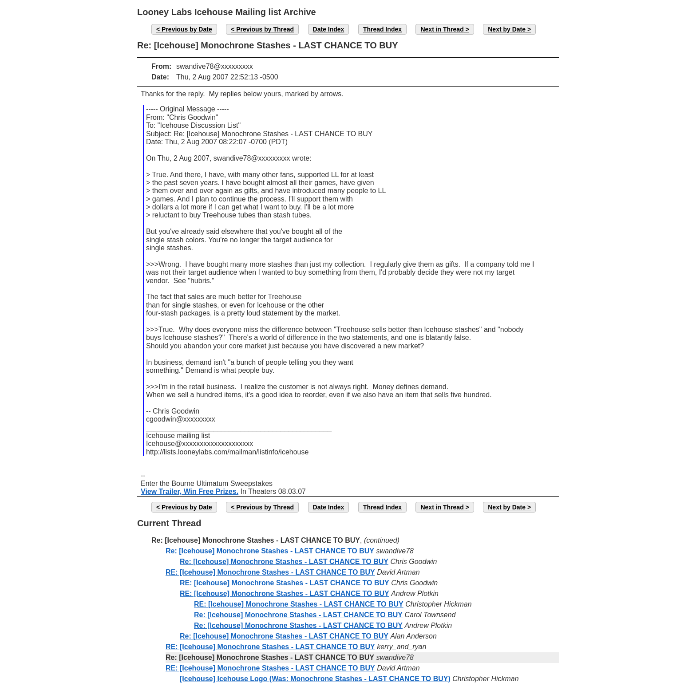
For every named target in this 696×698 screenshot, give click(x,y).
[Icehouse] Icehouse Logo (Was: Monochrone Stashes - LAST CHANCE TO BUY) (315, 678)
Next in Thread (441, 29)
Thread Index (382, 29)
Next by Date (507, 29)
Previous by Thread (265, 29)
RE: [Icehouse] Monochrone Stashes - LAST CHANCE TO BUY (270, 572)
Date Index (328, 29)
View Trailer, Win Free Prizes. (189, 491)
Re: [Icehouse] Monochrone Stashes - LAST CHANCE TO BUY (270, 551)
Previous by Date (187, 29)
